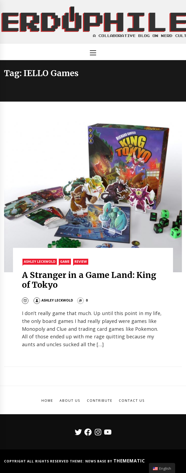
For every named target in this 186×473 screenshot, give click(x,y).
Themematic (129, 461)
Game (65, 261)
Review (80, 261)
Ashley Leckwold (40, 261)
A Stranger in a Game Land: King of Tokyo (89, 280)
